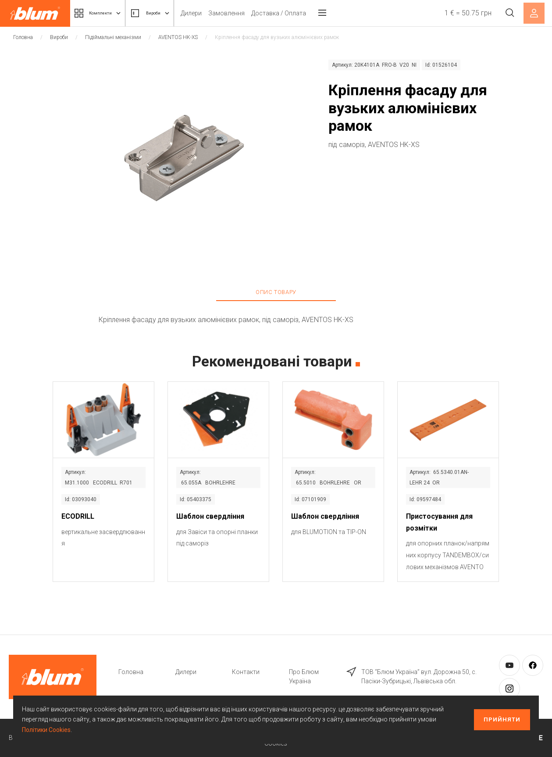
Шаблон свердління (210, 516)
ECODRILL (77, 516)
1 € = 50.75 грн (463, 13)
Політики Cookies (46, 729)
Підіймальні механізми (113, 37)
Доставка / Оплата (303, 13)
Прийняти (502, 719)
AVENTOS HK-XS (178, 37)
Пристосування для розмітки (439, 522)
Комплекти (104, 13)
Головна (23, 37)
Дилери (216, 13)
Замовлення (251, 13)
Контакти (246, 671)
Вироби (169, 13)
